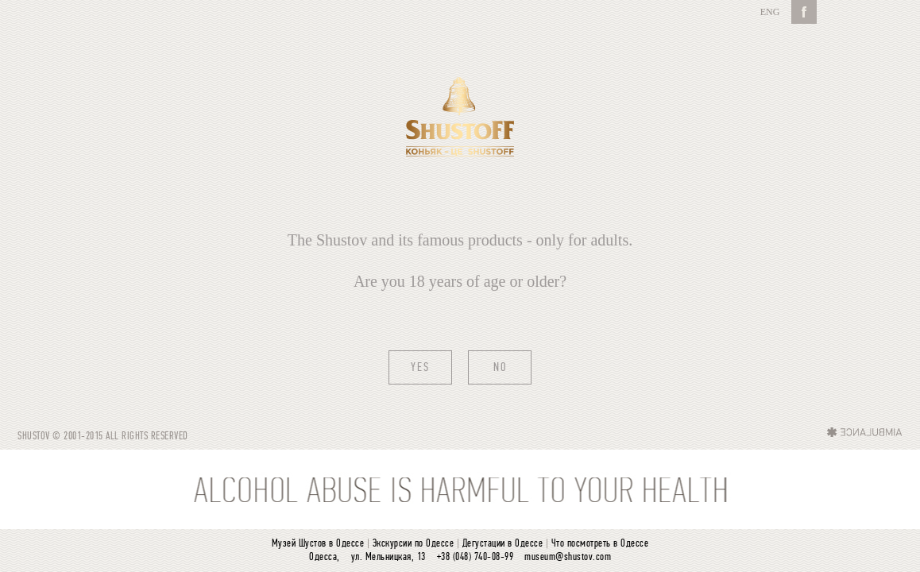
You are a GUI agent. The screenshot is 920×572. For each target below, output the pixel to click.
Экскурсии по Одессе (413, 544)
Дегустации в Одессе (502, 544)
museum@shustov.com (567, 557)
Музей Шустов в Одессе (318, 544)
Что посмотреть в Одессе (600, 544)
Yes (420, 367)
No (500, 367)
